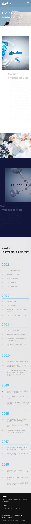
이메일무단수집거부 (17, 515)
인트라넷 (10, 517)
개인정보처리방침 (6, 515)
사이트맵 (4, 517)
